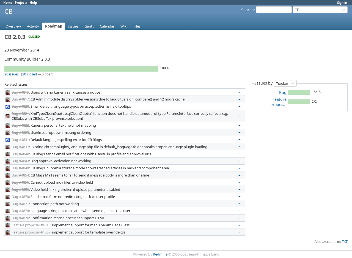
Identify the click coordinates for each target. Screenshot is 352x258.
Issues (73, 26)
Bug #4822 (20, 125)
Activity (33, 26)
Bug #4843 (20, 160)
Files (137, 26)
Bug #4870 (20, 196)
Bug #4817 (20, 99)
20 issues (11, 74)
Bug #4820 (20, 106)
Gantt (89, 26)
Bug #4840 (20, 153)
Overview (13, 26)
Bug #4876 (20, 217)
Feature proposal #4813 (31, 224)
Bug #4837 (20, 146)
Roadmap (53, 26)
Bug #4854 (20, 175)
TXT (345, 241)
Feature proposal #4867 (31, 232)
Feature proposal (278, 102)
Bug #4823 (20, 132)
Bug (283, 92)
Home (8, 3)
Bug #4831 (20, 139)
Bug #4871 (20, 203)
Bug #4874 (20, 210)
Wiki (123, 26)
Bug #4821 (20, 113)
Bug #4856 (20, 182)
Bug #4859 (20, 189)
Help (33, 3)
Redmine (160, 254)
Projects (21, 3)
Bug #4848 (20, 167)
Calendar (107, 26)
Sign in (342, 3)
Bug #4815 (20, 92)
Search (247, 9)
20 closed (29, 74)
